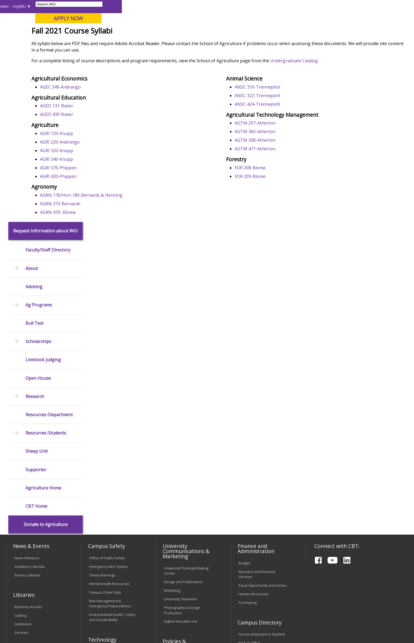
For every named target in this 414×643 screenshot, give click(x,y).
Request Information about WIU (45, 71)
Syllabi (158, 54)
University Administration (259, 501)
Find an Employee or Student (262, 475)
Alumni (152, 42)
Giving (235, 42)
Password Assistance (106, 514)
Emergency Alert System (108, 407)
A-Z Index (292, 6)
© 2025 (21, 624)
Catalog (20, 456)
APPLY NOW (360, 18)
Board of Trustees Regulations (178, 510)
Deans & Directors (253, 492)
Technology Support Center (111, 523)
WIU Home (101, 54)
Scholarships (38, 182)
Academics (81, 42)
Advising (34, 127)
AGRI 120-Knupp (112, 172)
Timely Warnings (102, 416)
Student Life (268, 42)
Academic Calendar (29, 407)
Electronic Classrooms (107, 506)
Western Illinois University (86, 23)
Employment (59, 600)
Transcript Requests (30, 510)
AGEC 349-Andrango (116, 125)
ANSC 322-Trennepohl (284, 134)
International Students (83, 6)
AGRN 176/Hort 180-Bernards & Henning (137, 233)
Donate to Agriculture (46, 365)
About (32, 109)
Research (35, 237)
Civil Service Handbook (182, 544)
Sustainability (92, 600)
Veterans (122, 600)
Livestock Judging (43, 200)
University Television (180, 440)
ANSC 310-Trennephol (284, 125)
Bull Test (34, 164)
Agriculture (137, 54)
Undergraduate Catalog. (350, 100)
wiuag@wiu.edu (389, 616)
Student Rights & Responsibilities (177, 555)
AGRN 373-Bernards (116, 242)
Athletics (205, 42)
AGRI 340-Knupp (112, 197)
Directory (271, 6)
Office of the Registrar (28, 496)
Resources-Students (46, 274)
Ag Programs (39, 145)
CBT (119, 54)
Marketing (172, 431)
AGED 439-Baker (112, 153)
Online (154, 32)
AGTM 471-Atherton (281, 187)
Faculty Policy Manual (180, 521)
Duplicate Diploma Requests (37, 519)
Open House (38, 219)
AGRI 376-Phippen (114, 206)
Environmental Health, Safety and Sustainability (112, 458)
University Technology (106, 531)
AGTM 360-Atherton (281, 170)
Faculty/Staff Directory (48, 91)
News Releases (26, 398)
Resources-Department (49, 255)
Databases (23, 464)
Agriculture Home (43, 328)
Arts (177, 42)
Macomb (105, 32)
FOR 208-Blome (276, 206)
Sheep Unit (37, 292)
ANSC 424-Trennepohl (284, 142)
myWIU (311, 6)
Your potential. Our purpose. (62, 32)
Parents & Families (24, 6)
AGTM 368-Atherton (281, 178)
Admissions (118, 42)
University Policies (178, 499)
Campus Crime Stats (105, 433)
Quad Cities (131, 32)
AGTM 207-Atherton (281, 161)
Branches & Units (28, 447)
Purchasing (248, 443)
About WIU (44, 42)
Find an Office (250, 483)
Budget (244, 403)
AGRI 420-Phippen (114, 215)
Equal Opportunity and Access (263, 426)
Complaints (173, 566)
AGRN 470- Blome (113, 251)
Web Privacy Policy (121, 624)
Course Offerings (244, 6)
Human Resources (253, 434)
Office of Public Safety (107, 398)
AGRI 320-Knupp (112, 189)
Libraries (217, 6)
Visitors (52, 6)
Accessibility (28, 600)
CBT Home (36, 347)
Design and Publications (183, 423)
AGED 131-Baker (112, 144)
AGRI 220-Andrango (115, 180)
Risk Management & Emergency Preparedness (110, 444)
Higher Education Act (180, 462)
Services (21, 473)
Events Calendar (27, 416)
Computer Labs (101, 497)
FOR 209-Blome (276, 215)
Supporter (36, 310)
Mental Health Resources (109, 424)
